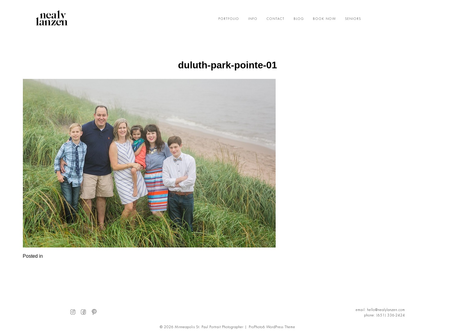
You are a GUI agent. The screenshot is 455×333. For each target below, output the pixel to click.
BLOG (299, 18)
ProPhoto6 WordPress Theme (272, 327)
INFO (253, 18)
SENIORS (353, 18)
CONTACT (276, 18)
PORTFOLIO (228, 18)
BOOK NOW (324, 18)
